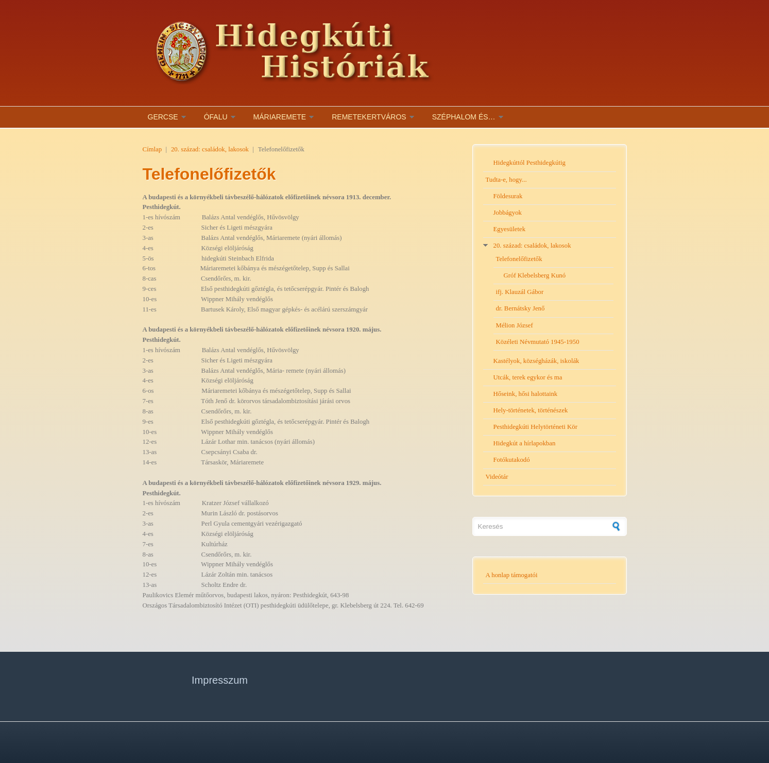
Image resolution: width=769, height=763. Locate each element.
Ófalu (216, 117)
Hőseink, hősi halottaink (525, 393)
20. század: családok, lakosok (210, 149)
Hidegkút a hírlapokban (524, 443)
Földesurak (508, 196)
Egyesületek (509, 229)
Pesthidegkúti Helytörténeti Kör (535, 426)
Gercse (163, 117)
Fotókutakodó (511, 459)
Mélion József (514, 325)
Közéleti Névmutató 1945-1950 (537, 341)
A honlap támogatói (512, 575)
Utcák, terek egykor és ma (527, 377)
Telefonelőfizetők (519, 259)
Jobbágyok (507, 212)
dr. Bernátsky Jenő (520, 308)
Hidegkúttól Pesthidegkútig (529, 162)
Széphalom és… (463, 117)
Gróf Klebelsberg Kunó (535, 275)
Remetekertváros (369, 117)
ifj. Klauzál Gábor (520, 292)
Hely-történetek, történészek (530, 410)
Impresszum (220, 680)
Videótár (497, 476)
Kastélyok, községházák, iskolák (536, 361)
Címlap (152, 149)
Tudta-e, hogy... (506, 179)
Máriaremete (279, 117)
